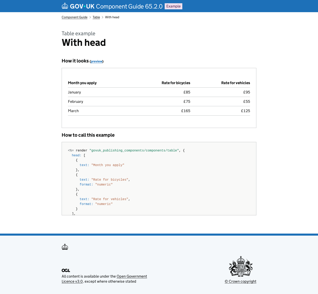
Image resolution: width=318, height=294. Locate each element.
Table (96, 17)
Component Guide (74, 17)
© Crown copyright (240, 281)
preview (96, 61)
